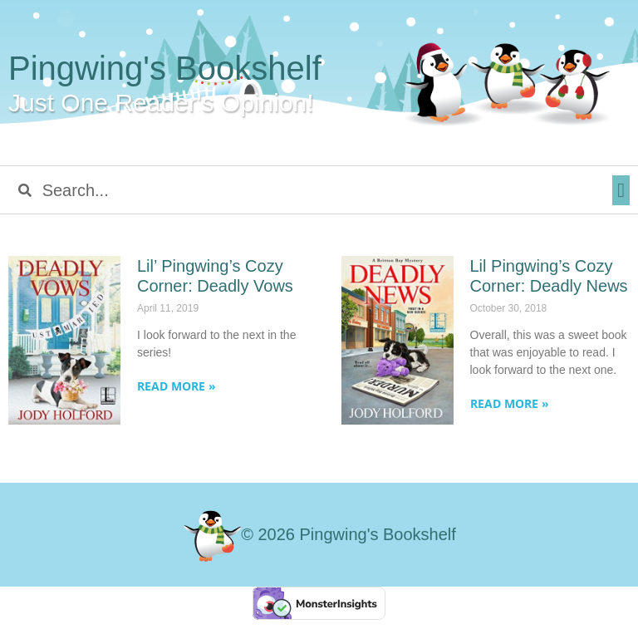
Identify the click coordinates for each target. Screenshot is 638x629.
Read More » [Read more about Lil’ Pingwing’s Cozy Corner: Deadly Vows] (176, 386)
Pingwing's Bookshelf (164, 68)
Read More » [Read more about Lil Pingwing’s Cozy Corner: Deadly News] (509, 403)
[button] (621, 190)
